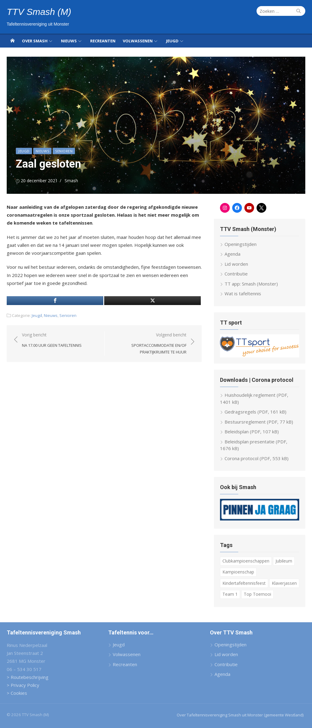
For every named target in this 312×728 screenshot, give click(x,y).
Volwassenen (138, 41)
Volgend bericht (148, 344)
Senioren (64, 151)
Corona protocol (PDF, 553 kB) (257, 458)
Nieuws (69, 41)
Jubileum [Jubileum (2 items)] (283, 561)
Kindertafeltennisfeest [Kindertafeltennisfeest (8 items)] (244, 583)
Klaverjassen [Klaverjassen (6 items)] (284, 583)
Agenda (232, 254)
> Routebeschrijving (27, 677)
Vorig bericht (52, 340)
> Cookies (17, 693)
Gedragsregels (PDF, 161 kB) (255, 412)
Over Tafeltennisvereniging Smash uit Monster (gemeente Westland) (240, 715)
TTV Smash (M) (39, 12)
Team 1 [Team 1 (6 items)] (230, 594)
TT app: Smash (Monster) (251, 284)
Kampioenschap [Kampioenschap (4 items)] (238, 572)
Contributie (236, 274)
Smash (71, 180)
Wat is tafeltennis (243, 293)
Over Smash (35, 41)
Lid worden (236, 264)
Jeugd (172, 41)
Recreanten (102, 41)
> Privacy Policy (23, 685)
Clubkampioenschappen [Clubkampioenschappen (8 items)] (245, 561)
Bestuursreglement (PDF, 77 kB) (259, 422)
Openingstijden (241, 244)
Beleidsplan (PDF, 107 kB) (252, 431)
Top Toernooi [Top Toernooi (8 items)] (257, 594)
